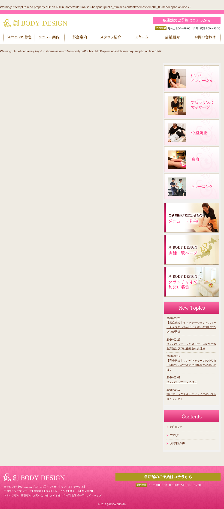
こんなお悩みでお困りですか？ (41, 486)
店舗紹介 (26, 495)
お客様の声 (177, 443)
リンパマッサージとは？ (181, 382)
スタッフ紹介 (11, 495)
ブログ (174, 435)
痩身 (48, 491)
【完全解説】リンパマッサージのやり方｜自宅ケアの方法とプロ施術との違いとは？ (191, 365)
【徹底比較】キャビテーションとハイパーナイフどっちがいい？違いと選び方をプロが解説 (191, 327)
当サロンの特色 (13, 486)
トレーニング (60, 491)
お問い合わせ (40, 495)
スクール (75, 491)
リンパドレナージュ (72, 486)
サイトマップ (93, 495)
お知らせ (176, 427)
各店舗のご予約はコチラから (187, 20)
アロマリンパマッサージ (18, 491)
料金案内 (87, 491)
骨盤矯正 (39, 491)
